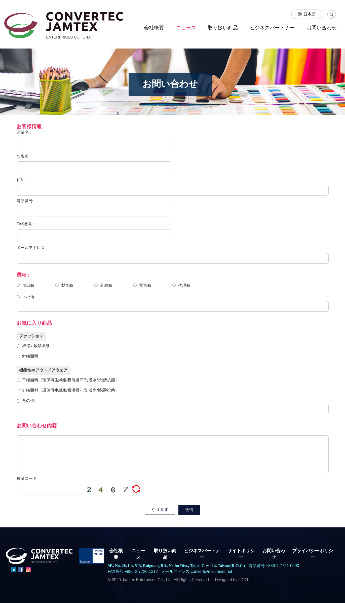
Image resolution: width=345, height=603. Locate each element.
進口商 (25, 285)
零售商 (142, 285)
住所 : (22, 179)
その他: (26, 297)
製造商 (64, 285)
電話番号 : (26, 201)
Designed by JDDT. (232, 580)
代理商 (181, 285)
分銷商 (103, 285)
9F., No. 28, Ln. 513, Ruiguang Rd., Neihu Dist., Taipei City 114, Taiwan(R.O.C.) (176, 566)
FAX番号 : (25, 224)
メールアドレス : (32, 248)
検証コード (27, 478)
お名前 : (24, 156)
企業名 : (24, 132)
